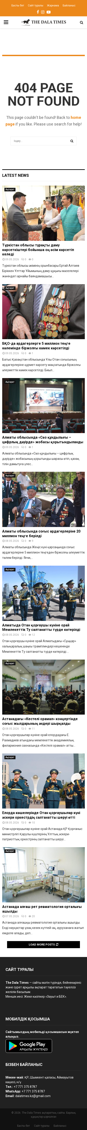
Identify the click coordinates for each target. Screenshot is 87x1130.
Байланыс (69, 5)
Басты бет (17, 5)
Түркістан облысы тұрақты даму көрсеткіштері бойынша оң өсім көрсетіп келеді (38, 250)
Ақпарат (10, 189)
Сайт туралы (35, 5)
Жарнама (53, 5)
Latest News (15, 175)
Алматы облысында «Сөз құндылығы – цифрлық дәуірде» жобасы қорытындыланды (42, 439)
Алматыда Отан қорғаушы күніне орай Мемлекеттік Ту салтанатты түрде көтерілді (41, 627)
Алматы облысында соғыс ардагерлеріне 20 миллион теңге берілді (41, 533)
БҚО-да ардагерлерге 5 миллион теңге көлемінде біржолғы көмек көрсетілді (36, 345)
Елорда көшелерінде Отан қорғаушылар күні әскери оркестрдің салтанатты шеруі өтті (41, 815)
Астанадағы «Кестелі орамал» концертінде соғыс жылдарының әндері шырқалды (40, 721)
